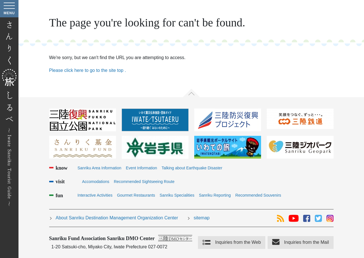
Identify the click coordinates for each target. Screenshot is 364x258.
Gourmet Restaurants (136, 195)
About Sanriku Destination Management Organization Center (117, 217)
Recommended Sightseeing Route (144, 181)
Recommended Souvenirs (258, 195)
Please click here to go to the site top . (87, 70)
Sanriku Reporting (215, 195)
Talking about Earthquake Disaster (192, 168)
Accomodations (95, 181)
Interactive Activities (95, 195)
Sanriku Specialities (177, 195)
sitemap (202, 217)
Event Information (141, 168)
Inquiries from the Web (238, 242)
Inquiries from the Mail (306, 242)
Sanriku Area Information (99, 168)
